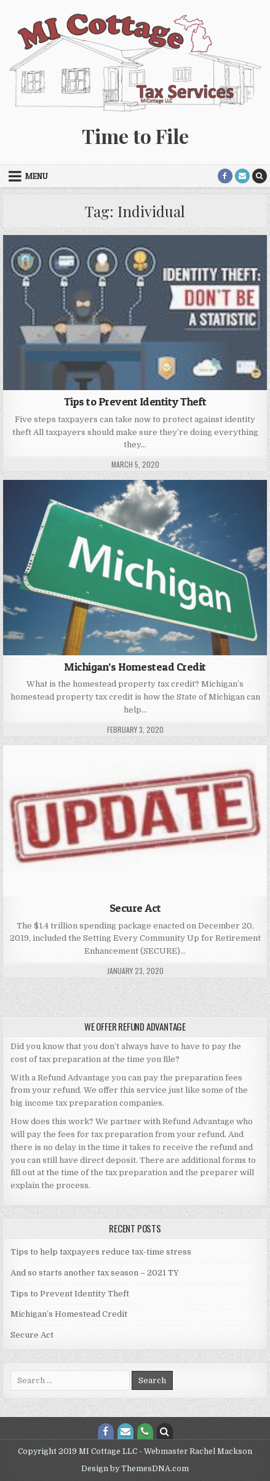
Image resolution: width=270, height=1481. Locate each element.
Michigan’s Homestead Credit (135, 666)
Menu (36, 176)
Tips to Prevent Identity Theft (135, 401)
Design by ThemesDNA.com (135, 1468)
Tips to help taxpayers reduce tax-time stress (100, 1251)
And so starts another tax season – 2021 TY (94, 1272)
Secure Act (135, 907)
